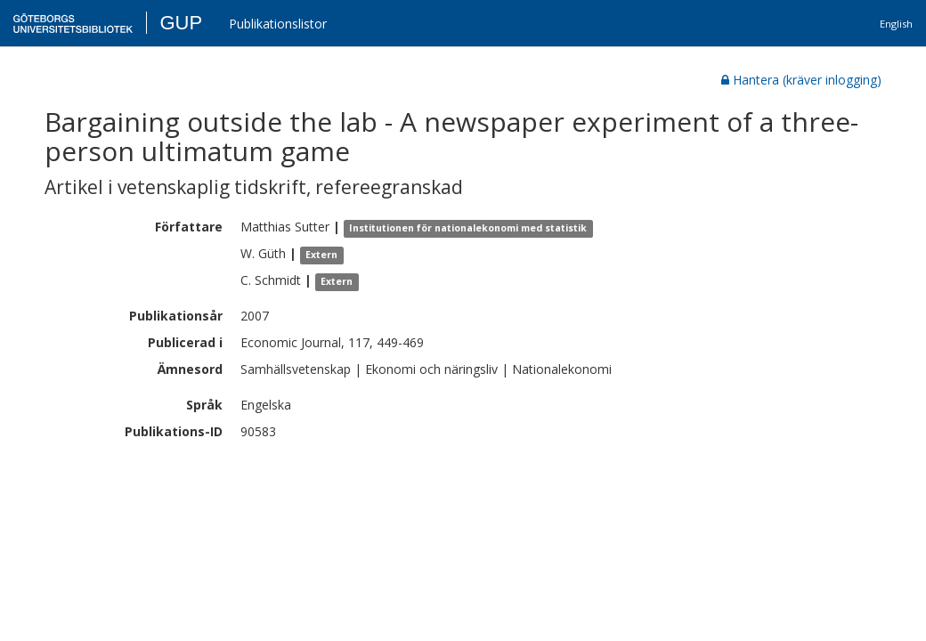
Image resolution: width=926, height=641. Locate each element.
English (896, 23)
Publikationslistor (278, 23)
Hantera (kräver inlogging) (801, 79)
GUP (180, 23)
